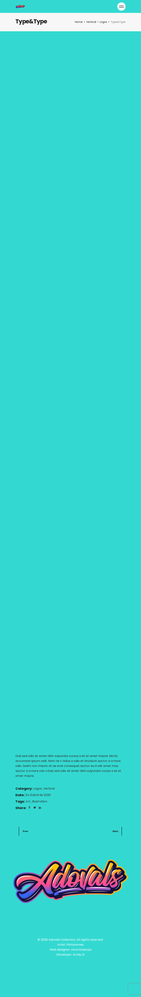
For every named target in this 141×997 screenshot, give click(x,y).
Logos (37, 788)
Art (28, 801)
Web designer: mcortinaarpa (70, 949)
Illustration (39, 801)
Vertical (49, 788)
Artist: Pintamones (70, 945)
